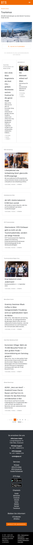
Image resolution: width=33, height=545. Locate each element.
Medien (16, 504)
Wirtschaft (16, 495)
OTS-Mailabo (16, 517)
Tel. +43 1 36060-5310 (16, 448)
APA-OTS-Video (16, 467)
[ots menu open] (29, 2)
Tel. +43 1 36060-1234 (16, 453)
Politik (17, 493)
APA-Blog (16, 519)
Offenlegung (21, 538)
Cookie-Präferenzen (16, 471)
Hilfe (19, 535)
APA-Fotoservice (16, 469)
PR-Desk (16, 465)
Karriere (16, 506)
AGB (27, 538)
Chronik (16, 500)
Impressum (21, 536)
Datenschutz (25, 535)
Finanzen (16, 498)
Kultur (16, 502)
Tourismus (16, 508)
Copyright (20, 542)
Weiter (21, 422)
